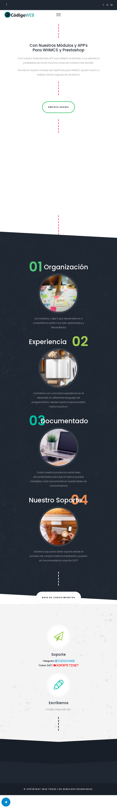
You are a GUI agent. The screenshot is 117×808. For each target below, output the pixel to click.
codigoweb (66, 661)
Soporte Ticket (67, 665)
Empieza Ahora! (58, 107)
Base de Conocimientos (58, 597)
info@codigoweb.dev (58, 709)
